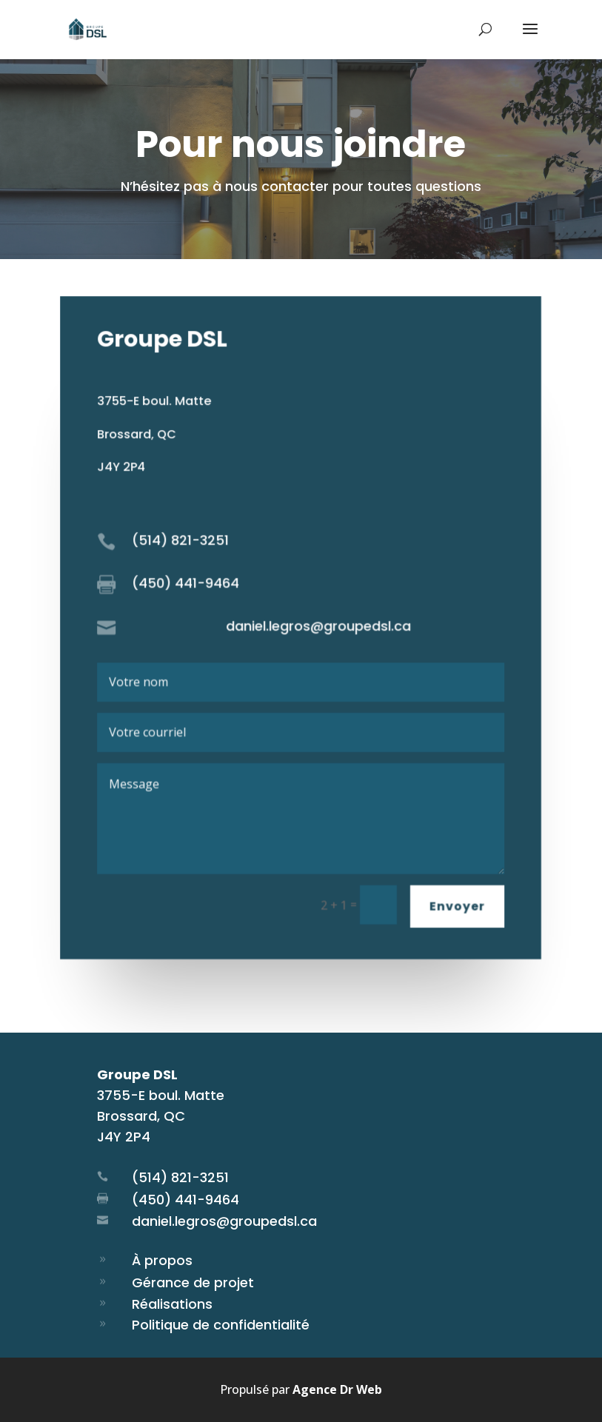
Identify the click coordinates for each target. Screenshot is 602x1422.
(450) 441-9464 (185, 1199)
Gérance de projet (193, 1282)
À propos (162, 1260)
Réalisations (172, 1304)
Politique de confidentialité (221, 1324)
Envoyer (457, 904)
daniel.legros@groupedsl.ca (224, 1221)
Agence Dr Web (337, 1389)
